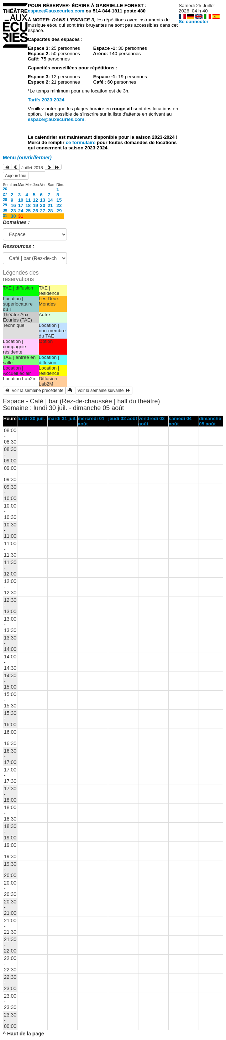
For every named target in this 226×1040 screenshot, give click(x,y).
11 (28, 200)
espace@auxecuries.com (56, 11)
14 (50, 200)
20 (42, 205)
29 (5, 205)
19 (35, 205)
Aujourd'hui (15, 175)
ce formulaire (81, 142)
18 (28, 205)
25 (28, 210)
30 (5, 210)
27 (5, 194)
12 (35, 200)
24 (20, 210)
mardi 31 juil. (62, 418)
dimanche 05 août (210, 421)
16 (13, 205)
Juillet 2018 (32, 167)
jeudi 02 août (122, 418)
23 (13, 210)
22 (59, 205)
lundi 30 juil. (31, 418)
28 (5, 199)
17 (20, 205)
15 (59, 200)
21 (50, 205)
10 (20, 200)
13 (42, 200)
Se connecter (194, 21)
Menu (27, 157)
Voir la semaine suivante (103, 390)
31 (5, 215)
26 (5, 189)
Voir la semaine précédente (34, 390)
